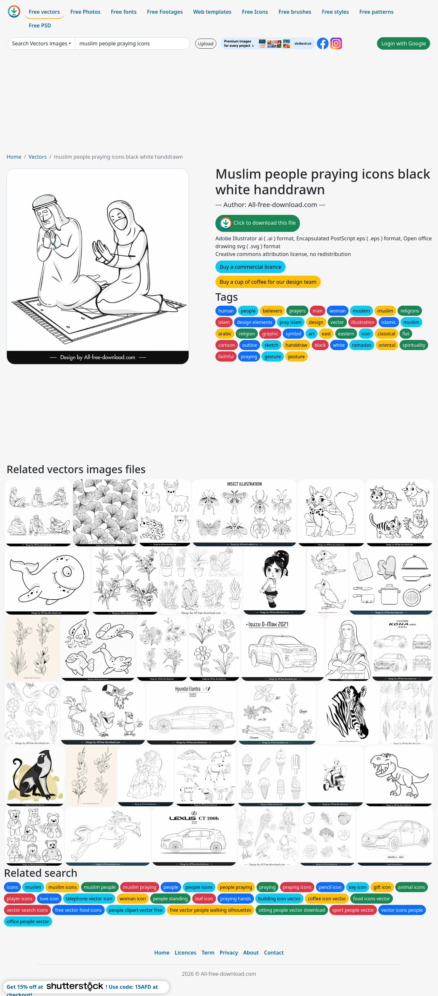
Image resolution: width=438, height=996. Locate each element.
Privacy (229, 952)
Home (14, 156)
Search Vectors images (39, 43)
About (250, 952)
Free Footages (165, 11)
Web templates (212, 11)
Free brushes (294, 11)
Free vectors (44, 11)
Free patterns (376, 11)
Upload (205, 43)
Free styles (335, 11)
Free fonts (124, 11)
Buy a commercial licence (250, 266)
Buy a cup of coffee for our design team (268, 281)
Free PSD (40, 25)
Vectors (37, 156)
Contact (274, 952)
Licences (185, 952)
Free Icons (255, 11)
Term (207, 952)
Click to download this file (258, 223)
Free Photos (85, 11)
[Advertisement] (219, 104)
